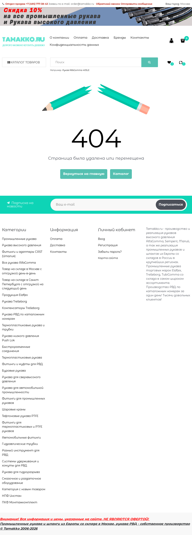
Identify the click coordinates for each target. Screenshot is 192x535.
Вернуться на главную (83, 174)
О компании (59, 37)
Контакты (139, 37)
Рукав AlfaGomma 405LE (75, 70)
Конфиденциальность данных (74, 45)
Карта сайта (108, 257)
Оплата (80, 37)
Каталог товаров (25, 62)
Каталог (121, 174)
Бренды (120, 37)
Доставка (100, 37)
